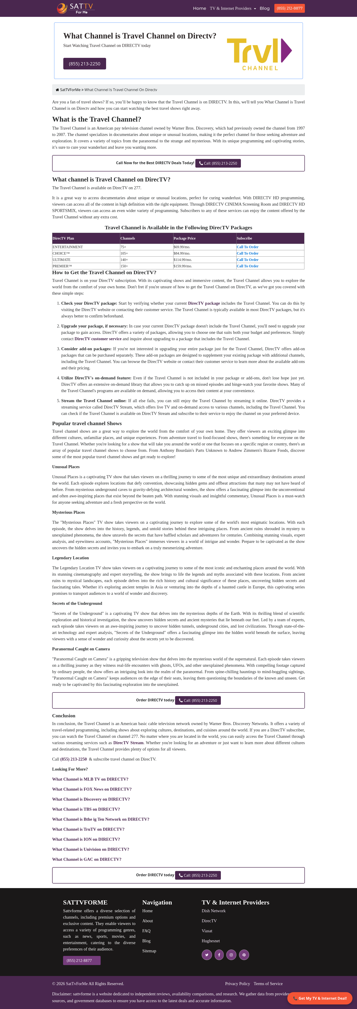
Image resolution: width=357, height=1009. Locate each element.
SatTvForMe (77, 983)
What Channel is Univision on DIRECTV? (90, 849)
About (147, 920)
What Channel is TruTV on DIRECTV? (88, 829)
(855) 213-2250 (84, 64)
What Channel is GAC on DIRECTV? (86, 859)
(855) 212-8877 (290, 8)
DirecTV (209, 920)
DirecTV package (204, 303)
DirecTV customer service (98, 338)
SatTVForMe (68, 89)
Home (200, 8)
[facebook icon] (218, 954)
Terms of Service (268, 983)
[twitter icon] (207, 954)
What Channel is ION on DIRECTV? (86, 839)
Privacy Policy (237, 983)
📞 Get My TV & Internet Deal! (320, 998)
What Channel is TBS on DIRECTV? (86, 809)
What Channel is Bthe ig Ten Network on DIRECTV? (100, 819)
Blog (265, 8)
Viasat (207, 930)
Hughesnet (211, 940)
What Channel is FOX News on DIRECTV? (92, 789)
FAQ (146, 930)
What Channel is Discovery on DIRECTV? (91, 799)
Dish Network (214, 910)
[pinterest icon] (243, 954)
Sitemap (149, 950)
